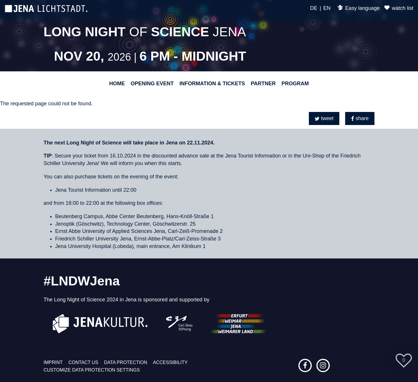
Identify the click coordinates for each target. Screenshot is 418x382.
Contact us (83, 362)
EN (327, 8)
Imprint (53, 362)
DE (313, 8)
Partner (263, 83)
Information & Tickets (212, 83)
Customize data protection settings (92, 369)
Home (117, 83)
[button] (324, 118)
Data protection (125, 362)
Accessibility (170, 362)
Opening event (152, 83)
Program (295, 83)
